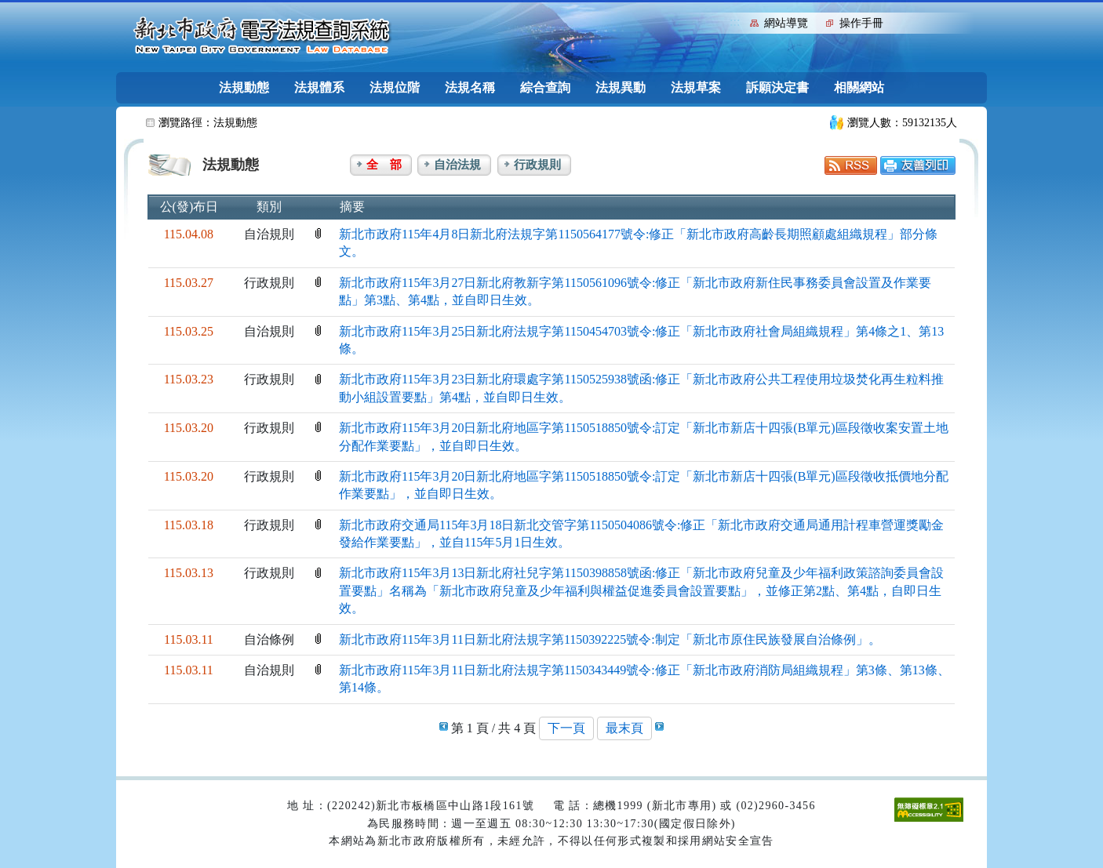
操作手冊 (861, 23)
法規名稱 (470, 87)
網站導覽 (786, 23)
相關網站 (859, 87)
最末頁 (624, 728)
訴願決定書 (777, 87)
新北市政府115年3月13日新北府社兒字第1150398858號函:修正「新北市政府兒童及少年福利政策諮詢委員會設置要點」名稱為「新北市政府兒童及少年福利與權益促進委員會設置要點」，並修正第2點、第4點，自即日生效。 (641, 590)
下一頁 (566, 728)
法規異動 (620, 87)
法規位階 (394, 87)
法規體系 (319, 87)
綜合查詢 (545, 87)
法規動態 (244, 87)
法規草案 (696, 87)
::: (735, 21)
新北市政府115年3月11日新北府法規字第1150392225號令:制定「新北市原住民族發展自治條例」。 (610, 639)
